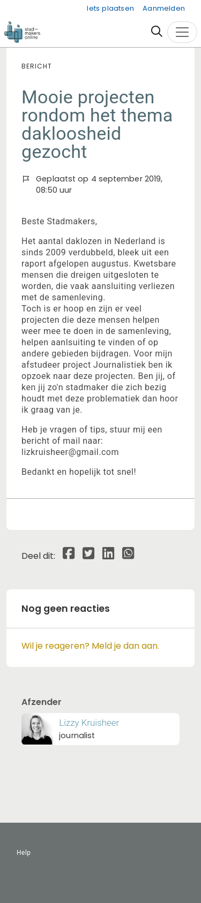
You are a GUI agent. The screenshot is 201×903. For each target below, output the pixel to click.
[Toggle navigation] (182, 32)
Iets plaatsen (110, 8)
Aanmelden (164, 8)
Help (24, 852)
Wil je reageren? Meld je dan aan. (90, 646)
